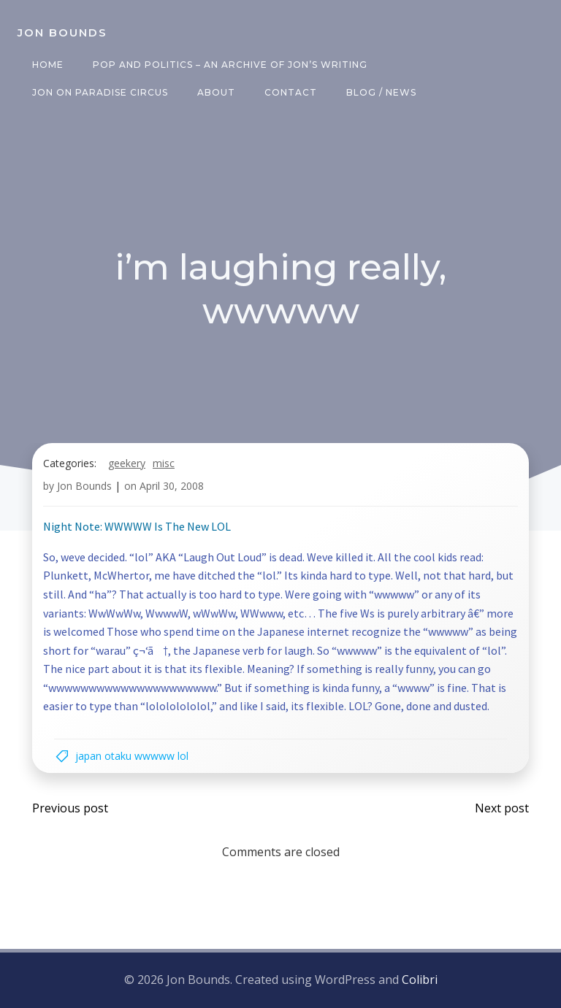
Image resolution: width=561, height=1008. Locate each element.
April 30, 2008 (172, 486)
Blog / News (381, 92)
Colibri (420, 980)
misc (164, 463)
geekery (126, 463)
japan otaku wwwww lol (131, 756)
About (216, 92)
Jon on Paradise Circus (100, 92)
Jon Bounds (84, 486)
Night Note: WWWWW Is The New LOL (137, 526)
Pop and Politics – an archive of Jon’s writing (230, 64)
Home (48, 64)
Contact (290, 92)
